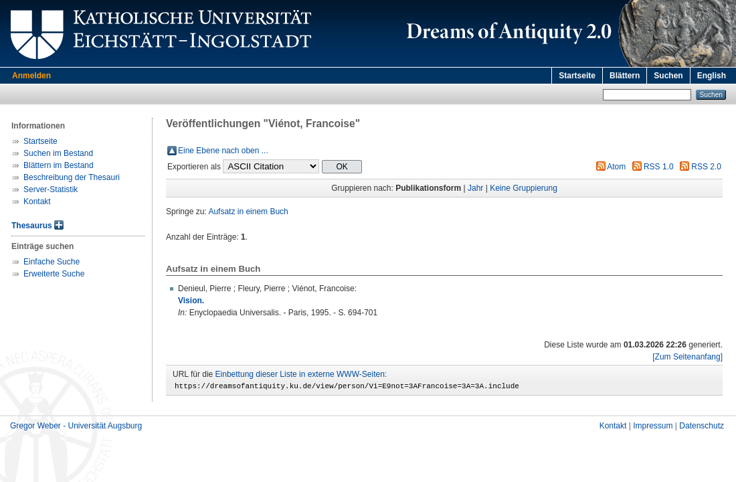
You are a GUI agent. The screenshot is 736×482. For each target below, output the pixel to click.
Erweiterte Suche (53, 273)
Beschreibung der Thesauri (71, 177)
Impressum (652, 427)
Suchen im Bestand (58, 153)
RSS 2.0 (706, 166)
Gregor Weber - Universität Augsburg (76, 427)
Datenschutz (701, 427)
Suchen (668, 75)
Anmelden (31, 75)
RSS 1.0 (659, 166)
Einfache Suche (51, 261)
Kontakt (37, 201)
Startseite (577, 75)
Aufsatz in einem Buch (248, 211)
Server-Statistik (50, 189)
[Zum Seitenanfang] (687, 357)
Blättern (625, 75)
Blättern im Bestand (58, 165)
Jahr (475, 188)
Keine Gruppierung (523, 188)
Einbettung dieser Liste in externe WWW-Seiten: (301, 374)
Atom (616, 166)
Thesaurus (31, 225)
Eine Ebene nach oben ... (223, 150)
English (711, 75)
